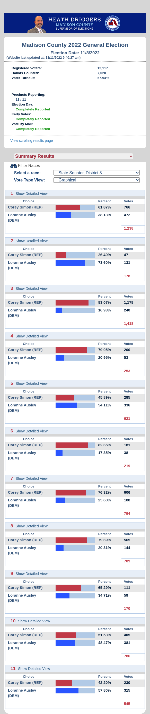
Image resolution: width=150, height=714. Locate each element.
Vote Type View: (29, 180)
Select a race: (27, 173)
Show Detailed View (32, 193)
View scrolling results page (31, 140)
